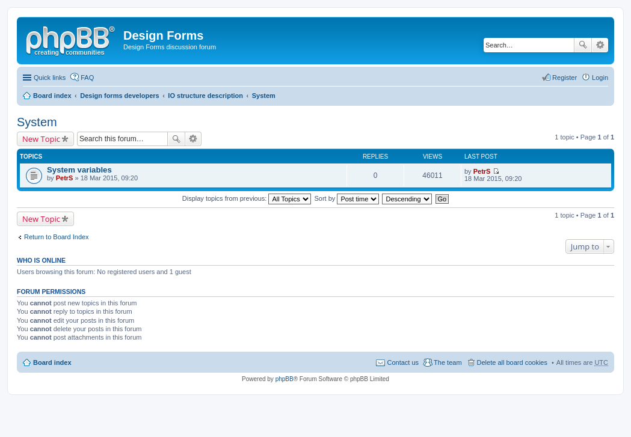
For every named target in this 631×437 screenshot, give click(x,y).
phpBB (284, 379)
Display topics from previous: (247, 198)
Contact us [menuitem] (403, 362)
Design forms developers (119, 95)
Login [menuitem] (600, 77)
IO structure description (205, 95)
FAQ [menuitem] (87, 77)
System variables (79, 169)
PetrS (64, 178)
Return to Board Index (56, 236)
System (263, 95)
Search (583, 45)
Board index (52, 95)
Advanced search (600, 45)
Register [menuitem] (564, 77)
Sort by (347, 198)
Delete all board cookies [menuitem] (512, 362)
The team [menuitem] (447, 362)
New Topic (41, 138)
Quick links (50, 77)
